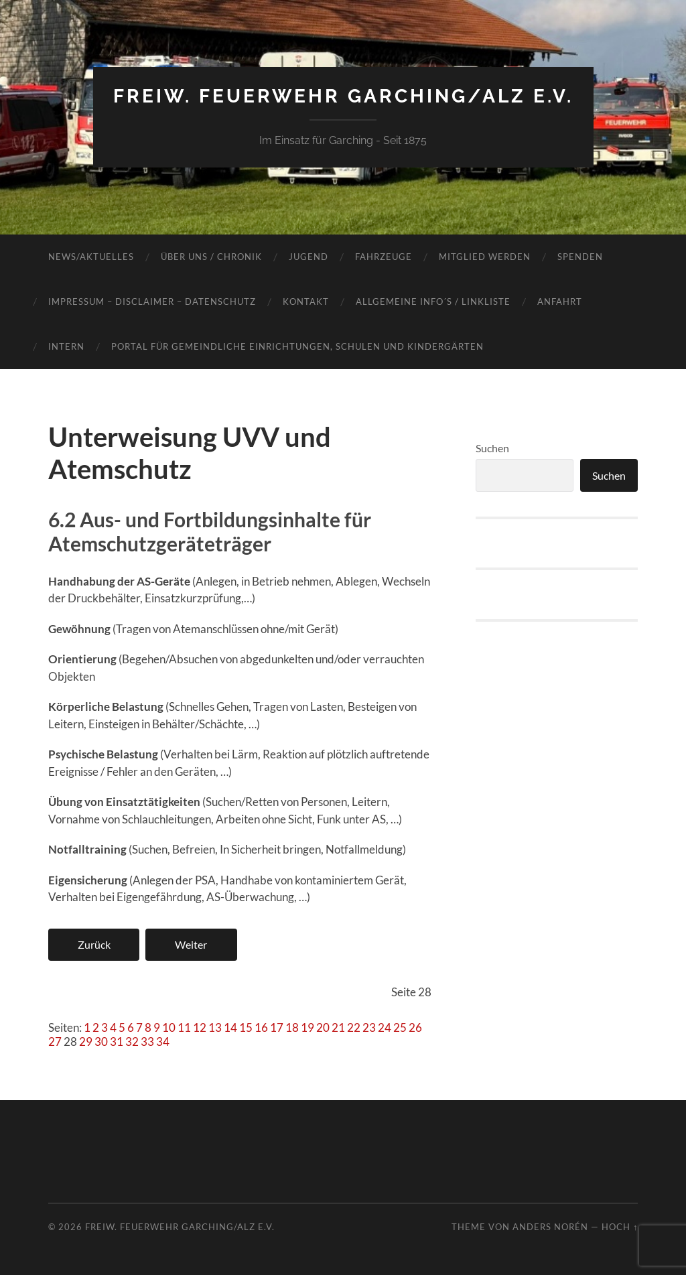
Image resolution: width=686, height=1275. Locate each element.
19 (307, 1027)
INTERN (66, 346)
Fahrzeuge (383, 256)
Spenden (580, 256)
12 (199, 1027)
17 (276, 1027)
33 (147, 1041)
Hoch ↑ (620, 1226)
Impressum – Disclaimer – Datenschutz (152, 301)
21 (338, 1027)
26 (415, 1027)
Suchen (492, 448)
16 (261, 1027)
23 (369, 1027)
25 (400, 1027)
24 (384, 1027)
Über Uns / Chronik (211, 256)
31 (116, 1041)
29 (85, 1041)
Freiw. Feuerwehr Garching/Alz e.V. (343, 96)
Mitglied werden (485, 256)
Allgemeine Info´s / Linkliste (433, 301)
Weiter (191, 944)
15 (246, 1027)
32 (132, 1041)
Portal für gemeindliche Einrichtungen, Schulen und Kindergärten (297, 346)
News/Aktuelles (91, 256)
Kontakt (306, 301)
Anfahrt (559, 301)
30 (101, 1041)
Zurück (94, 944)
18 (292, 1027)
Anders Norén (550, 1226)
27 (55, 1041)
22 (353, 1027)
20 (323, 1027)
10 (169, 1027)
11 (184, 1027)
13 (215, 1027)
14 (230, 1027)
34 (162, 1041)
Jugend (308, 256)
